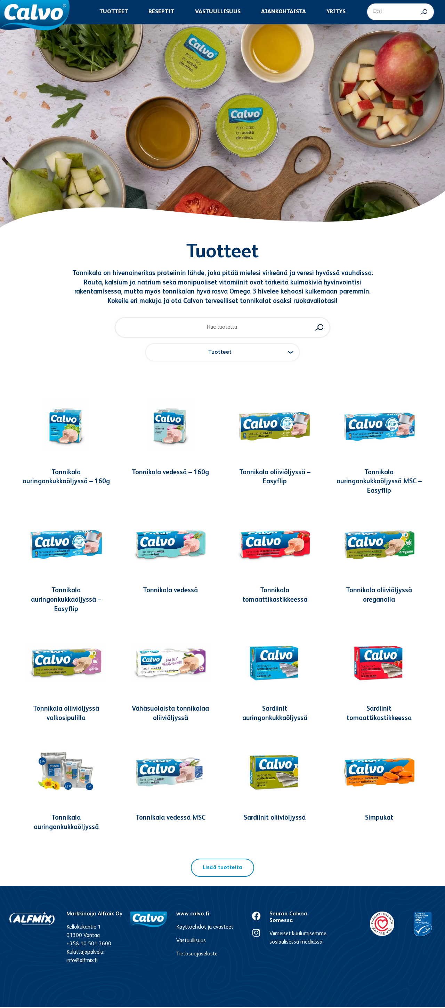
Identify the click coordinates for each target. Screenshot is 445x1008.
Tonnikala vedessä (170, 591)
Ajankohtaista (283, 12)
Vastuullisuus (218, 12)
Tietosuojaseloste (197, 955)
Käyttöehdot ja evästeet (204, 928)
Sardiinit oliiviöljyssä (275, 819)
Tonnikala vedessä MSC (170, 819)
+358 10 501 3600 (88, 945)
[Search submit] (423, 12)
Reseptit (161, 12)
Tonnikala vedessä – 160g (170, 473)
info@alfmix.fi (82, 962)
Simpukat (379, 819)
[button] (222, 353)
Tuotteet (113, 12)
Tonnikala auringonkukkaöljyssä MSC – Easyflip (379, 482)
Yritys (336, 12)
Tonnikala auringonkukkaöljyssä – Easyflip (66, 601)
